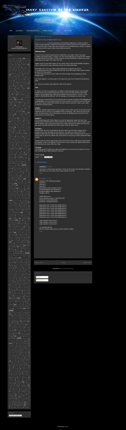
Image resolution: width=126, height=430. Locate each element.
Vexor (28, 389)
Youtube (12, 407)
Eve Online (23, 168)
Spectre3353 (25, 349)
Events (20, 173)
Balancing (25, 86)
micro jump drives (26, 258)
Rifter (15, 323)
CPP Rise (17, 129)
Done (16, 149)
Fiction (11, 184)
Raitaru (16, 312)
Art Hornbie (12, 79)
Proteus (10, 306)
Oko (18, 284)
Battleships (13, 93)
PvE (21, 308)
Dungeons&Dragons (22, 155)
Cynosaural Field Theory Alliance (22, 139)
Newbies (17, 277)
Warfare (15, 397)
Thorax (26, 377)
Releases (17, 320)
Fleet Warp (21, 188)
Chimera (22, 118)
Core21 (26, 127)
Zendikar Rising (19, 407)
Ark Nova (22, 76)
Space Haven (17, 349)
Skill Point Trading (19, 341)
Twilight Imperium (21, 385)
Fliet (27, 188)
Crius (21, 130)
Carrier (25, 112)
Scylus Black (24, 333)
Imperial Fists (20, 217)
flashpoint (20, 186)
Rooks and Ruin (19, 328)
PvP (28, 308)
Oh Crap (13, 284)
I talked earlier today (42, 43)
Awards (11, 85)
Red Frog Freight (26, 317)
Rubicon (11, 330)
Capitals (20, 111)
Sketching (11, 341)
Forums (12, 191)
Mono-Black (12, 267)
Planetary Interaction (19, 295)
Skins (14, 343)
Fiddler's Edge (21, 183)
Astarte (19, 82)
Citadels (27, 120)
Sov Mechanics (20, 348)
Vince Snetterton (13, 392)
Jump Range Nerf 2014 (15, 227)
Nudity (26, 280)
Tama (12, 365)
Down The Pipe (24, 149)
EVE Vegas (13, 172)
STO (27, 356)
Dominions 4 (25, 148)
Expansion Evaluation (14, 176)
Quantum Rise (17, 310)
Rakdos (22, 312)
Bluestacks (25, 100)
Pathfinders (11, 293)
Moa (28, 262)
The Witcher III (23, 376)
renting (22, 320)
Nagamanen (11, 272)
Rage (12, 312)
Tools (26, 379)
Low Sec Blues (18, 243)
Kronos (23, 234)
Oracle (28, 287)
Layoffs (18, 235)
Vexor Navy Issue (14, 391)
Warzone (20, 400)
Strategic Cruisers (13, 358)
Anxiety (10, 73)
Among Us (27, 69)
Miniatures (11, 262)
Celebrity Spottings (13, 117)
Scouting (28, 331)
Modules (11, 265)
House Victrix (18, 211)
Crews (17, 130)
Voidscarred (12, 394)
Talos (28, 364)
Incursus (24, 218)
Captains (13, 112)
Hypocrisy (25, 214)
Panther (25, 292)
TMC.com (19, 379)
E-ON (17, 157)
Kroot (28, 234)
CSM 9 (12, 138)
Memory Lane (13, 256)
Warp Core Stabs (21, 398)
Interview (22, 221)
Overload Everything (23, 289)
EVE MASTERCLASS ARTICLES (33, 30)
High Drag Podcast (21, 208)
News (22, 277)
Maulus (10, 253)
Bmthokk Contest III (18, 104)
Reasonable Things (24, 315)
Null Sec (11, 281)
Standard (25, 352)
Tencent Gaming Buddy (24, 370)
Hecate (26, 205)
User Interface (24, 388)
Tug (22, 383)
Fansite (19, 180)
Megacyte (11, 255)
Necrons (26, 274)
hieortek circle (12, 208)
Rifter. (20, 322)
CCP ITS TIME (18, 115)
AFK (20, 63)
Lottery (25, 242)
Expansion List (25, 175)
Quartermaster (26, 310)
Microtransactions (21, 259)
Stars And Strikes (18, 355)
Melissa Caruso (19, 255)
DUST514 (11, 157)
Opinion (22, 287)
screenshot (14, 333)
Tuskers (26, 383)
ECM (12, 158)
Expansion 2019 (22, 174)
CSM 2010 (25, 135)
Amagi (21, 69)
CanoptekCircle (12, 111)
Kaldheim (26, 229)
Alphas (16, 69)
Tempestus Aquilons (14, 368)
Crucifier (22, 132)
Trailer (19, 380)
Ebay (28, 157)
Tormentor (11, 380)
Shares (18, 336)
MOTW (17, 270)
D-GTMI (12, 140)
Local (21, 240)
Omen (16, 286)
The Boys (19, 373)
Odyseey (21, 283)
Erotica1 (28, 163)
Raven (13, 314)
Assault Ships (12, 82)
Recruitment (17, 317)
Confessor (18, 126)
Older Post (87, 262)
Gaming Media (12, 198)
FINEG (13, 185)
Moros (26, 268)
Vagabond (11, 389)
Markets (17, 251)
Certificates (27, 117)
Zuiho (25, 407)
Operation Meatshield (13, 287)
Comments (40, 280)
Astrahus (25, 82)
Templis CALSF (26, 368)
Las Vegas (12, 235)
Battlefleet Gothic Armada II (23, 91)
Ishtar (12, 224)
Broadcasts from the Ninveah (16, 108)
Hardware (16, 205)
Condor (12, 126)
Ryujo (22, 330)
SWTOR (15, 362)
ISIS (29, 224)
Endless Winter (22, 160)
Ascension (20, 79)
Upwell (16, 388)
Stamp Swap (18, 352)
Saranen (11, 331)
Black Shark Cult (21, 95)
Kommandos (12, 234)
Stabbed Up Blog (24, 351)
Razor (18, 314)
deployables (11, 146)
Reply (41, 173)
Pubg (23, 306)
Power (26, 298)
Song (27, 346)
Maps (12, 249)
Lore (20, 242)
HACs (24, 203)
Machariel (11, 245)
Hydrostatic (11, 214)
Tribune (18, 382)
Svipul (20, 361)
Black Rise (12, 95)
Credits (12, 130)
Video (21, 391)
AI (14, 64)
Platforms (27, 295)
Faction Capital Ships (25, 177)
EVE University (26, 171)
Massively (25, 251)
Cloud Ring (27, 121)
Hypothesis (11, 215)
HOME (10, 30)
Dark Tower (20, 143)
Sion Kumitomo (12, 340)
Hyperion (19, 214)
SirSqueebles (21, 340)
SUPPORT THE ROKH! (47, 30)
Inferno (20, 220)
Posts (38, 277)
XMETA (28, 405)
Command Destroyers (21, 123)
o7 (19, 281)
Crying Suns (13, 133)
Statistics (26, 355)
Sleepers (20, 343)
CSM (28, 133)
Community (27, 124)
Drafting (25, 151)
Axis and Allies (26, 85)
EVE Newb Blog (18, 167)
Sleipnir (26, 343)
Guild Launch (12, 203)
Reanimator (15, 315)
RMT (28, 324)
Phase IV (25, 293)
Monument (25, 267)
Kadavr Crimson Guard (15, 229)
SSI (17, 351)
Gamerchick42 (24, 197)
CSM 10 (13, 135)
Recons (10, 317)
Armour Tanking (21, 77)
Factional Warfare (17, 179)
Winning (16, 401)
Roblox (12, 325)
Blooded (13, 100)
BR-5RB (16, 106)
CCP (24, 114)
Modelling (25, 264)
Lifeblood (22, 238)
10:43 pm (49, 166)
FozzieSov (18, 191)
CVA (27, 138)
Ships (41, 157)
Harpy (22, 205)
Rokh (27, 327)
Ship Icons (27, 336)
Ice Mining (18, 215)
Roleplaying (11, 328)
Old (22, 284)
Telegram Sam (24, 367)
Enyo (11, 163)
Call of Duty (25, 109)
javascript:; (13, 226)
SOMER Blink (12, 346)
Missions (23, 262)
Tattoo (22, 365)
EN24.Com (11, 160)
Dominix (10, 149)
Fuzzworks (25, 192)
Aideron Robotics (22, 64)
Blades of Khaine (20, 97)
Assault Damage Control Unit (21, 80)
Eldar (26, 158)
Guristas (19, 203)
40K (20, 58)
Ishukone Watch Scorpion (20, 224)
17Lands (11, 58)
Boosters (19, 105)
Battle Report (21, 88)
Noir (18, 278)
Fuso (19, 192)
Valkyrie (17, 389)
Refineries (24, 318)
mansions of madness (15, 248)
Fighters (28, 183)
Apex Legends (18, 73)
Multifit (22, 270)
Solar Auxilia (24, 345)
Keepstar (16, 230)
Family (28, 179)
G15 (10, 194)
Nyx (16, 281)
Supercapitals (26, 359)
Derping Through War (21, 146)
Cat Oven (18, 114)
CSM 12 (19, 135)
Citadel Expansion (17, 120)
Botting (25, 105)
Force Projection (12, 189)
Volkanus (19, 394)
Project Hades (20, 301)
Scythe (10, 334)
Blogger (66, 426)
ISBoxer (22, 223)
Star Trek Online (13, 354)
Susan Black (14, 361)
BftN (14, 94)
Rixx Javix (22, 324)
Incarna (27, 217)
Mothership (11, 270)
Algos (16, 66)
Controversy (19, 127)
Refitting (11, 320)
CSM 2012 (11, 136)
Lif (17, 238)
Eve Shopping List (20, 170)
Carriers (11, 114)
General (27, 198)
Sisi (27, 340)
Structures (21, 358)
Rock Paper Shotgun (20, 325)
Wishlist (22, 401)
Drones (17, 154)
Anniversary (25, 71)
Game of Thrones (13, 197)
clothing (21, 121)
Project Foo (12, 301)
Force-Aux (21, 189)
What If (26, 400)
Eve (18, 165)
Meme (26, 255)
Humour (17, 212)
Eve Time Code (16, 171)
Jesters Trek (20, 226)
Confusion (25, 126)
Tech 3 (16, 367)
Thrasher (11, 379)
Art (27, 77)
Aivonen (10, 66)
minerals (25, 261)
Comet (12, 123)
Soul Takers (11, 348)
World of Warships (18, 402)
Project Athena (23, 300)
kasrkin (10, 230)
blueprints (19, 100)
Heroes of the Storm (14, 206)
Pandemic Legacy (16, 292)
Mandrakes (27, 246)
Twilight (10, 385)
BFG (10, 94)
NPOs (21, 280)
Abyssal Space (15, 60)
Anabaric (13, 70)
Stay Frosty (11, 356)
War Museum (20, 395)
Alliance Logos (24, 66)
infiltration (26, 220)
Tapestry (17, 365)
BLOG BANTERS (19, 30)
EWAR (26, 172)
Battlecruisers (20, 89)
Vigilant (26, 391)
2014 (16, 58)
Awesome (17, 85)
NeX (27, 277)
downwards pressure (14, 151)
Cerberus (21, 117)
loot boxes (14, 242)
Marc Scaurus (20, 249)
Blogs (18, 99)
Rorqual (26, 328)
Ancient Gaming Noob (22, 70)
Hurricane (26, 212)
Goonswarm (18, 202)
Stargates (11, 355)
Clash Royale (15, 121)
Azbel (12, 86)
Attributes (21, 83)
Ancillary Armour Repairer (15, 71)
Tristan (17, 383)
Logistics (27, 240)
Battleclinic (11, 90)
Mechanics (19, 253)
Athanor (10, 83)
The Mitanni (23, 374)
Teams (10, 367)
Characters (14, 118)
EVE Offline (16, 168)
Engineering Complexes (15, 161)
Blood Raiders (26, 99)
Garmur (20, 198)
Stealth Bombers (20, 356)
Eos (19, 163)
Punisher (16, 308)
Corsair (11, 129)
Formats (28, 189)
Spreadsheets (12, 351)
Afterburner (25, 63)
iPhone (16, 223)
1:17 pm (48, 178)
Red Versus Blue (15, 318)
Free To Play (25, 191)
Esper (12, 165)
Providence (17, 306)
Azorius (18, 86)
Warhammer (12, 398)
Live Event (15, 240)
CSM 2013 (19, 136)
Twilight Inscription (13, 386)
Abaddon (28, 58)
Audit (26, 83)
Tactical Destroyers (20, 364)
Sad (27, 330)
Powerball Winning (13, 299)
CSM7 (17, 138)
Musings (13, 271)
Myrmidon (20, 271)
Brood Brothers (17, 109)
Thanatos (23, 371)
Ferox (25, 182)
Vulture (24, 394)
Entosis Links (27, 161)
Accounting (25, 60)
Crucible (16, 132)
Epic (23, 163)
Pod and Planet (18, 296)
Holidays (26, 209)
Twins (20, 386)
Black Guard (27, 94)
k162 (26, 227)
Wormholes (13, 405)
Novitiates (16, 280)
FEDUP (19, 182)
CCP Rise (25, 115)
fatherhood (11, 182)
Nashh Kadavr (20, 272)
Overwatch (18, 290)
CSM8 (22, 138)
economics (19, 158)
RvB (18, 330)
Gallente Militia (23, 194)
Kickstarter (23, 230)
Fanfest (13, 180)
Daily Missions (20, 140)
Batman (11, 88)
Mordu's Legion (18, 268)
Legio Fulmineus (26, 235)
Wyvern (21, 405)
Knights (25, 232)
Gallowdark (11, 195)
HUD (24, 211)
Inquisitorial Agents (13, 221)
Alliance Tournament (14, 67)
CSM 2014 (27, 136)
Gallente (15, 194)
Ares (17, 76)
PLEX (11, 296)
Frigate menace (12, 192)
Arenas (12, 76)
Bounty (10, 106)
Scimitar (22, 331)
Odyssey (27, 283)
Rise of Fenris (26, 322)
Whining (10, 401)
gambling (26, 195)
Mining (17, 262)
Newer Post (39, 262)
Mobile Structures (15, 264)
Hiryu (14, 209)
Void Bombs (24, 392)
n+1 (26, 271)
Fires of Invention (23, 185)
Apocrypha (27, 73)
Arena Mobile (27, 74)
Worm (28, 404)
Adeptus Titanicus (13, 61)
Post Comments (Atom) (66, 268)
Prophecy (26, 304)
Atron (16, 83)
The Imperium (16, 374)
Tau (27, 365)
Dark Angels (22, 142)
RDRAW (23, 314)
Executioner (11, 174)
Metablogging (13, 258)
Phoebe (11, 295)
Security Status (18, 334)
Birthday (20, 94)
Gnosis (22, 200)
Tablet (21, 362)
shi (22, 336)
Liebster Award (12, 238)
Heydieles (24, 206)
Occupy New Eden (13, 283)
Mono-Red (19, 267)
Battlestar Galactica (23, 92)
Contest (11, 127)
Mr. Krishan (42, 178)
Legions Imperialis (23, 237)
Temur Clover (14, 370)
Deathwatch (17, 145)
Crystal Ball (21, 133)
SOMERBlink (20, 346)
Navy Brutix (18, 274)
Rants (28, 312)
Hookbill (10, 211)
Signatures (25, 338)
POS (22, 298)
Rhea (10, 323)
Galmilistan (18, 195)
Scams (16, 331)
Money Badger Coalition (22, 265)
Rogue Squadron (18, 327)
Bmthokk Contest (13, 102)
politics (14, 298)
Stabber (10, 352)
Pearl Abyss (18, 293)
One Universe (24, 286)
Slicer (10, 345)
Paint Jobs (27, 290)
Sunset (18, 359)
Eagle (24, 157)
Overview (11, 290)
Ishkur (28, 223)
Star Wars (24, 354)
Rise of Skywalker (14, 324)
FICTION (58, 30)
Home (63, 262)
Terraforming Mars (15, 371)
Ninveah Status (12, 278)
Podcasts (27, 296)
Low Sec (11, 243)
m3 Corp (26, 243)
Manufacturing (26, 248)
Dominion (16, 148)
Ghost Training (16, 200)
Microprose (13, 259)
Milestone (18, 261)
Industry (11, 220)
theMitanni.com (12, 377)
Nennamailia (11, 275)
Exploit (10, 177)
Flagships (11, 186)
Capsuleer (27, 111)
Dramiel (20, 152)
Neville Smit (19, 275)
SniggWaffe (16, 345)
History (19, 209)
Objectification (25, 281)
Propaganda (19, 304)
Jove (27, 226)
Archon (20, 75)
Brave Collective (24, 107)
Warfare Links (24, 397)
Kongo (18, 234)
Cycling (10, 139)
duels (22, 154)
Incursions (15, 218)
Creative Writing (26, 129)
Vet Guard (22, 389)
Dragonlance (11, 152)
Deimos (25, 145)
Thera (20, 377)
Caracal (18, 112)
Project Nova (18, 303)
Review (25, 321)
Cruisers (28, 132)
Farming (25, 180)
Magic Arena (19, 245)
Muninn (28, 270)
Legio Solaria (14, 237)
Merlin (24, 256)
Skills (28, 342)
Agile (10, 64)
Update (10, 388)
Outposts (13, 289)
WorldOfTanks (19, 404)
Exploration (16, 177)
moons (10, 268)
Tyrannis (26, 386)
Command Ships (12, 124)
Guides (25, 202)
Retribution (16, 321)
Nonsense (23, 278)
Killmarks (19, 232)
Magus (21, 246)
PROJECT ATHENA (67, 30)
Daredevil (16, 142)
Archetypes (13, 74)
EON (16, 163)
